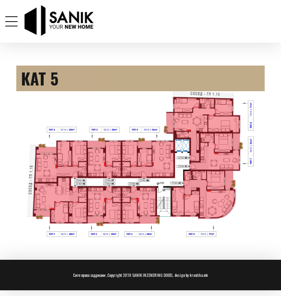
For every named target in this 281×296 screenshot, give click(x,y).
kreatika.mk (199, 275)
